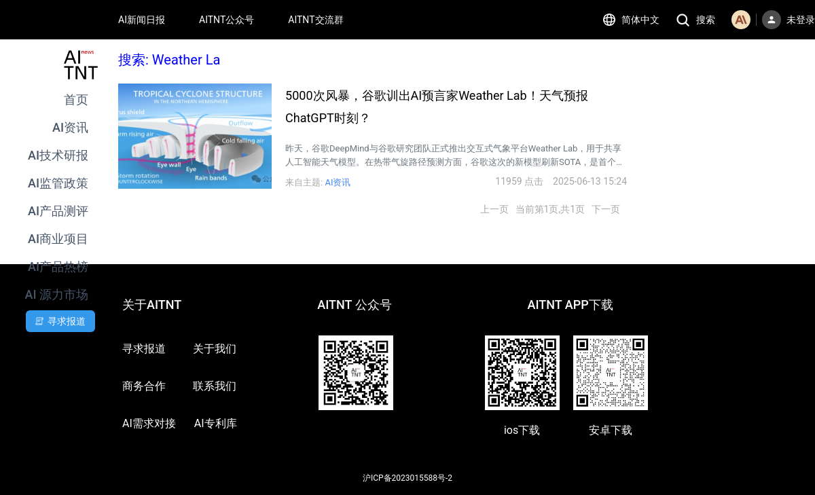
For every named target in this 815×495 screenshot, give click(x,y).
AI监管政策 (58, 183)
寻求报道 (144, 348)
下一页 (606, 209)
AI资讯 (70, 127)
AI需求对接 (149, 423)
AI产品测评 (58, 211)
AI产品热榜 (58, 266)
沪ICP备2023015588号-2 (407, 478)
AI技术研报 (58, 155)
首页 (76, 99)
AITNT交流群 (315, 19)
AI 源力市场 (56, 294)
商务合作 (144, 386)
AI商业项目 (58, 239)
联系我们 (214, 386)
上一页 (494, 209)
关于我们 (214, 348)
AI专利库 (215, 423)
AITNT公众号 (226, 19)
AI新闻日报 (141, 19)
